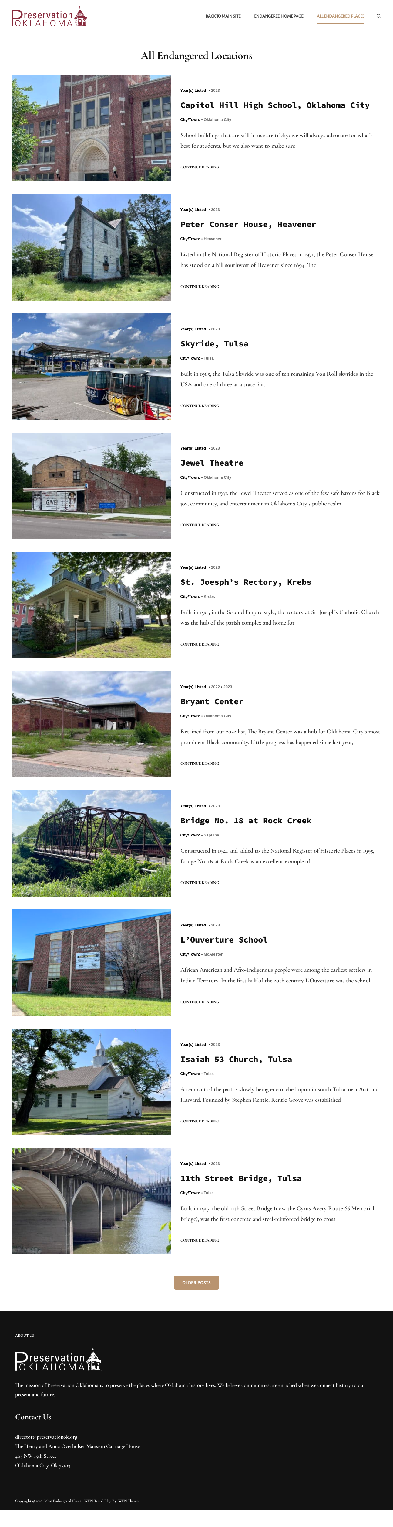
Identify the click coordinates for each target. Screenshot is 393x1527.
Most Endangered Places (62, 1517)
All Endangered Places (340, 16)
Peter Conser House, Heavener (252, 238)
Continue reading (199, 181)
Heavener (213, 253)
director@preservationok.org (46, 1453)
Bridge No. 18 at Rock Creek (250, 836)
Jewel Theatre (213, 477)
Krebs (209, 611)
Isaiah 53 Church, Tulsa (239, 1075)
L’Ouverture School (226, 955)
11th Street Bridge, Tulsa (244, 1194)
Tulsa (209, 373)
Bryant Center (213, 716)
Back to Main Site (222, 16)
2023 (215, 91)
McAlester (213, 970)
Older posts (196, 1299)
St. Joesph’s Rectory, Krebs (250, 596)
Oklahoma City (217, 133)
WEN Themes (128, 1517)
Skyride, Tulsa (216, 358)
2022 (215, 702)
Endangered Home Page (278, 16)
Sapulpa (211, 851)
